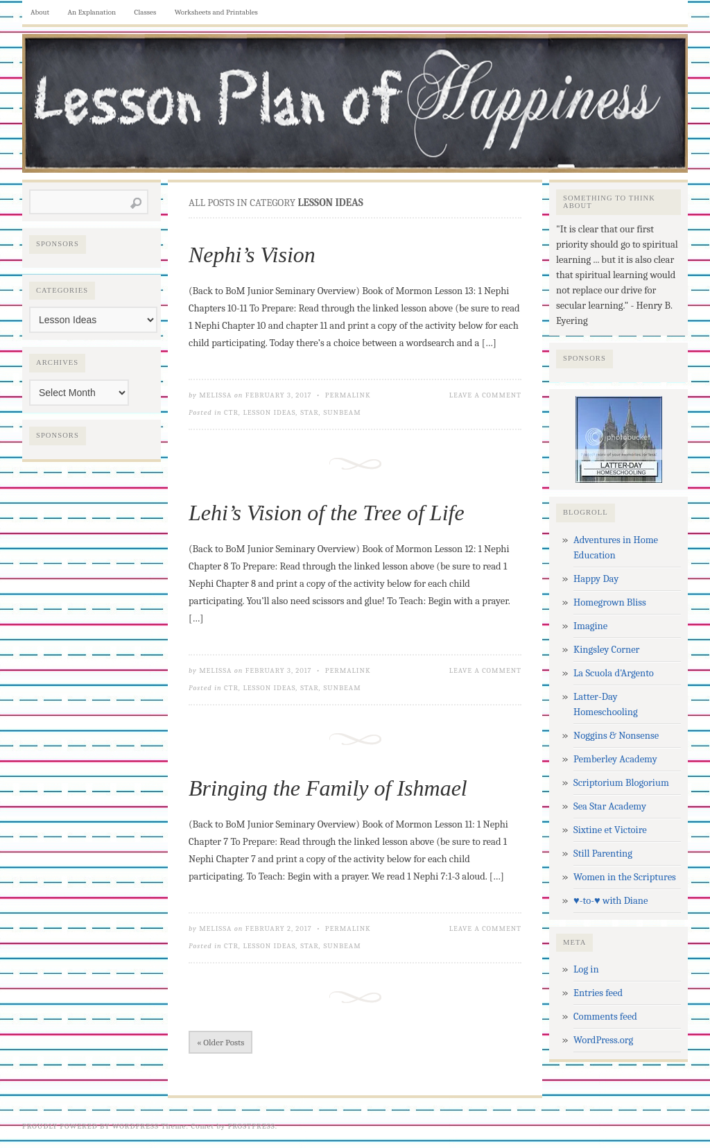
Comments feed (605, 1016)
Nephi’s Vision (252, 254)
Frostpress (251, 1126)
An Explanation (92, 12)
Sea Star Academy (609, 806)
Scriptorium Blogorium (621, 783)
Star (309, 412)
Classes (146, 12)
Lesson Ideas (269, 412)
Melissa (215, 395)
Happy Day (595, 579)
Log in (586, 969)
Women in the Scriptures (624, 877)
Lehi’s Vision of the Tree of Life (327, 512)
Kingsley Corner (606, 650)
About (40, 12)
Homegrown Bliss (609, 602)
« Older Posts (220, 1042)
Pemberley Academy (615, 759)
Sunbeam (342, 412)
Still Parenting (602, 853)
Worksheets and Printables (216, 12)
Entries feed (598, 993)
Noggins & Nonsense (616, 736)
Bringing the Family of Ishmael (328, 788)
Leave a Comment (485, 395)
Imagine (590, 626)
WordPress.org (603, 1040)
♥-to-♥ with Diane (610, 901)
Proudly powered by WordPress (90, 1126)
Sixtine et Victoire (610, 830)
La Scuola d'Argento (613, 673)
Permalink (348, 395)
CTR (231, 412)
